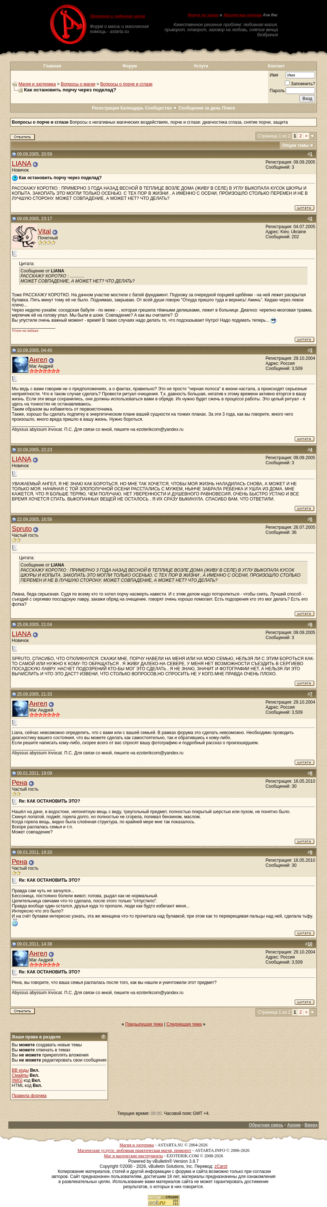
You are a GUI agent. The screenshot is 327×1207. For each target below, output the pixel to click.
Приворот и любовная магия (117, 15)
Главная (52, 66)
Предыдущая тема (144, 1024)
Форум (130, 66)
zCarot (221, 1166)
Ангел (38, 359)
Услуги (201, 66)
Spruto (22, 528)
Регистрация (105, 108)
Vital (44, 231)
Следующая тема (184, 1024)
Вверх (311, 1125)
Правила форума (29, 1095)
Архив (294, 1125)
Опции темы (295, 145)
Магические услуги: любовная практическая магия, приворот (134, 1150)
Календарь (132, 108)
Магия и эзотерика (37, 84)
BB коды (20, 1070)
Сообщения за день (199, 108)
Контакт (276, 66)
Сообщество (161, 108)
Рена (20, 782)
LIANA (22, 163)
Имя (274, 75)
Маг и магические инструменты (133, 1155)
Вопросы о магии (78, 84)
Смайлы (20, 1075)
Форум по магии (203, 14)
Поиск (228, 108)
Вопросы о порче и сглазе (126, 84)
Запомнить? (300, 83)
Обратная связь (266, 1125)
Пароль (277, 90)
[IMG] (17, 1080)
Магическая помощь (242, 14)
